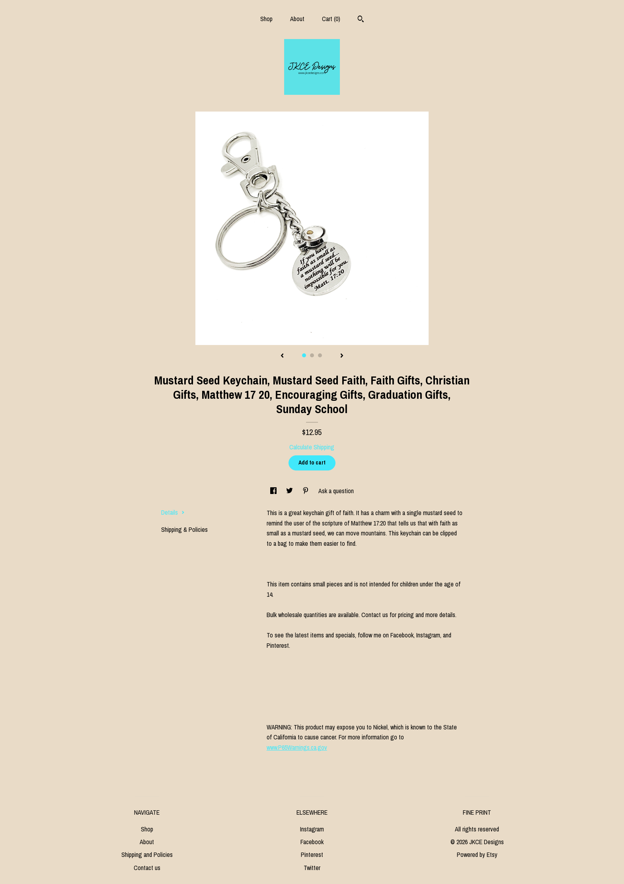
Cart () (331, 18)
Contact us (147, 867)
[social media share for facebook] (274, 490)
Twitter (312, 867)
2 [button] (312, 355)
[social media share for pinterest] (306, 490)
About (297, 18)
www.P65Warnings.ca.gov (297, 747)
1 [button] (304, 355)
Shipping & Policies (184, 529)
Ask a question (336, 490)
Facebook (312, 841)
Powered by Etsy (477, 854)
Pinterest (312, 854)
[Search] (361, 20)
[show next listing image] (342, 356)
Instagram (312, 829)
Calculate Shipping (311, 447)
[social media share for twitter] (290, 490)
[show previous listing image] (282, 356)
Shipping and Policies (147, 854)
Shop (266, 18)
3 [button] (320, 355)
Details (173, 512)
